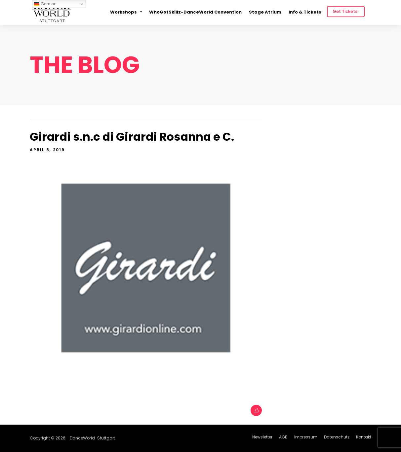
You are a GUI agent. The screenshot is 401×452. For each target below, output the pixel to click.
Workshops (123, 12)
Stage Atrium (265, 12)
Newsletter (262, 437)
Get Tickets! (346, 11)
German (45, 4)
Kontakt (363, 437)
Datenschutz (336, 437)
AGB (283, 437)
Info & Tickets (305, 12)
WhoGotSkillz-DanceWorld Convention (195, 12)
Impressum (305, 437)
